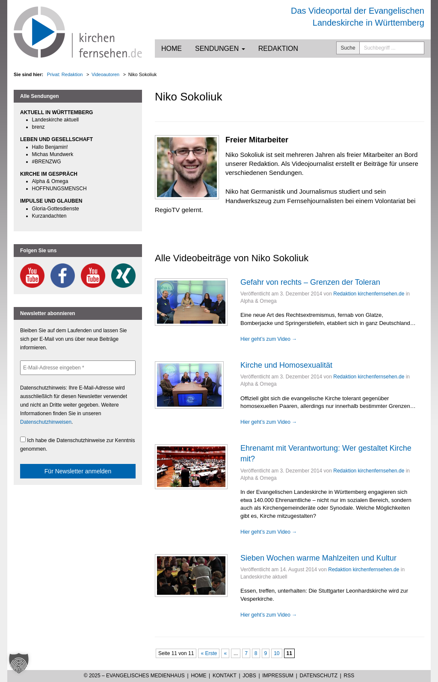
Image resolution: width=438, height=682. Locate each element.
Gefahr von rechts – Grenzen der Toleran (310, 282)
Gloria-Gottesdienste (55, 209)
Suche (348, 48)
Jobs (249, 676)
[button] (19, 663)
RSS (349, 676)
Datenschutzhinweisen (45, 422)
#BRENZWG (46, 162)
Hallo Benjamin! (50, 147)
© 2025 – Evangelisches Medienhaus (134, 676)
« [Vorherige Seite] (225, 653)
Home (171, 48)
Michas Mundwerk (53, 154)
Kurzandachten (49, 216)
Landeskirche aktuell (55, 120)
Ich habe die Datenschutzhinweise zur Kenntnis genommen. (77, 444)
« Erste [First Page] (209, 653)
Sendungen (220, 48)
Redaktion (278, 48)
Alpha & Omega (50, 181)
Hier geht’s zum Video (268, 339)
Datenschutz (318, 676)
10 (276, 653)
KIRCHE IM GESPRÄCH (48, 174)
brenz (38, 127)
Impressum (277, 676)
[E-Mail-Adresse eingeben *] (78, 367)
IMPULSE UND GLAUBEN (51, 201)
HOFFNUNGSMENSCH (59, 189)
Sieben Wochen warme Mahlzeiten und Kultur (318, 558)
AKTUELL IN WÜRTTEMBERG (56, 112)
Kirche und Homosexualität (286, 365)
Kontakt (225, 676)
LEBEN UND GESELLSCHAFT (56, 139)
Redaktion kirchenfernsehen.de (368, 294)
